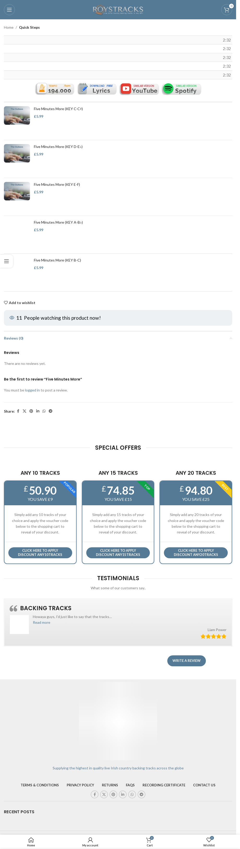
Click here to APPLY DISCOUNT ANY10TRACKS (40, 552)
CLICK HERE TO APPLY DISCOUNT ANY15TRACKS (118, 552)
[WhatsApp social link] (44, 411)
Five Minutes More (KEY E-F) (57, 184)
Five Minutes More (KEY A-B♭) (58, 222)
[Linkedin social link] (38, 411)
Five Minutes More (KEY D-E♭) (58, 146)
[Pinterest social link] (31, 411)
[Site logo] (118, 9)
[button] (41, 622)
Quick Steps (29, 27)
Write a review (187, 660)
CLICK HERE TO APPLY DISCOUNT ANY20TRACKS (196, 552)
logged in (32, 390)
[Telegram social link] (50, 411)
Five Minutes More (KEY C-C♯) (58, 108)
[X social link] (24, 411)
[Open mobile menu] (9, 9)
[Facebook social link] (18, 411)
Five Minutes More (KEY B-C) (57, 260)
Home (9, 27)
